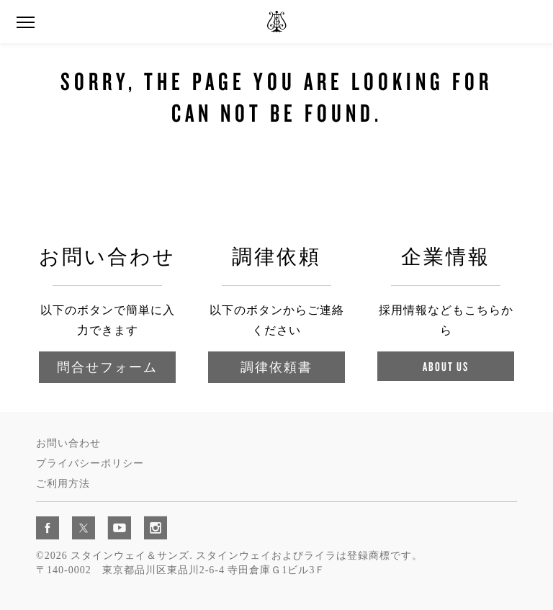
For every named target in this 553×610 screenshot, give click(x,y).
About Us (446, 366)
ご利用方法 (63, 483)
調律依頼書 (276, 366)
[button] (25, 23)
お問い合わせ (68, 443)
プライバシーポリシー (90, 463)
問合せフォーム (107, 366)
